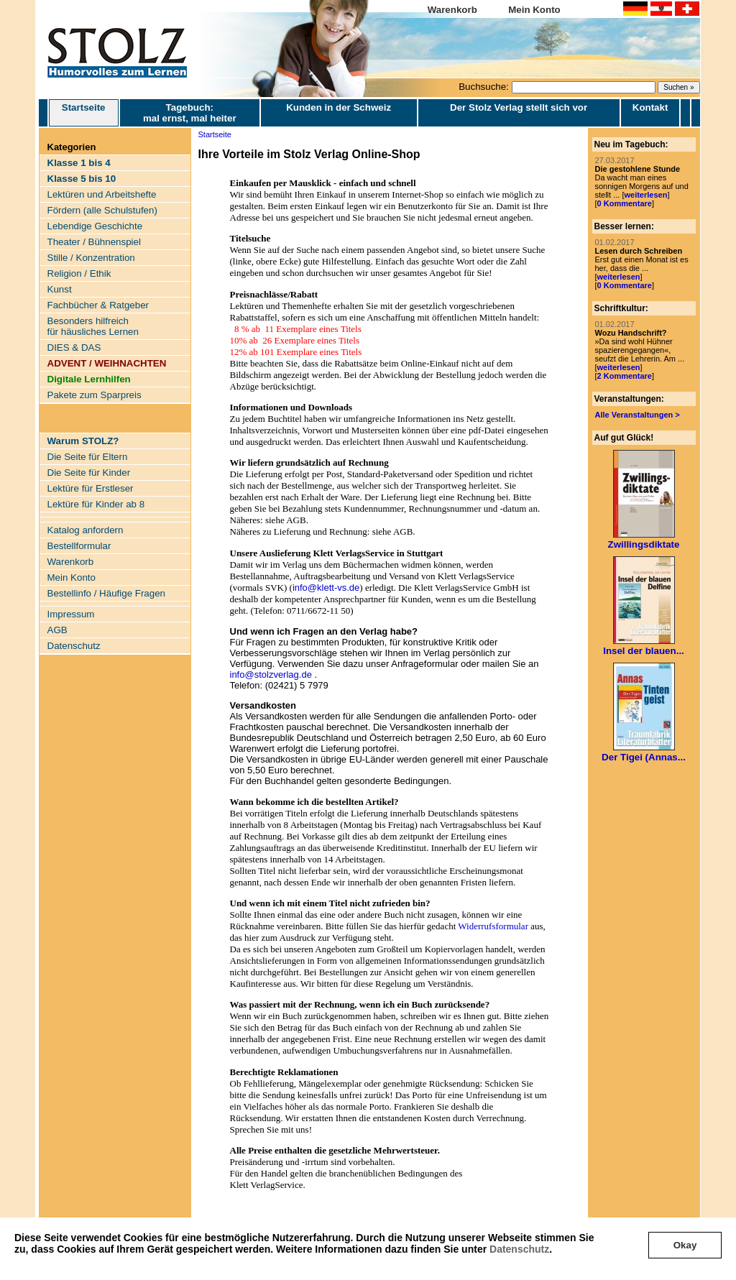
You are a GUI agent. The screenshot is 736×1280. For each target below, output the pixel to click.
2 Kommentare (624, 376)
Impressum (71, 614)
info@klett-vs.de (326, 587)
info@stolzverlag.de (271, 674)
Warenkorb (452, 9)
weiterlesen (645, 194)
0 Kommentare (624, 203)
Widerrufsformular (493, 926)
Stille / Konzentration (91, 257)
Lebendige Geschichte (95, 226)
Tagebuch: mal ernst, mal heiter (189, 113)
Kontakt (650, 107)
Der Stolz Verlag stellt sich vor (518, 107)
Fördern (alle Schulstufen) (102, 210)
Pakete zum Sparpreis (94, 395)
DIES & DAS (74, 347)
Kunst (59, 289)
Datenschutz (519, 1249)
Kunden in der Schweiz (338, 107)
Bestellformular (79, 545)
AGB (57, 630)
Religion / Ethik (79, 273)
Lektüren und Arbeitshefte (102, 194)
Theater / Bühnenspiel (94, 241)
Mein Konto (534, 9)
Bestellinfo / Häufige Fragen (106, 593)
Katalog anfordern (85, 530)
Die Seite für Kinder (89, 472)
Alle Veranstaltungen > (637, 414)
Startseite (84, 113)
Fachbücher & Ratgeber (98, 305)
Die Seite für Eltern (87, 456)
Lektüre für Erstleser (90, 488)
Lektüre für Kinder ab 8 (96, 504)
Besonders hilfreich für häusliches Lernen (93, 326)
